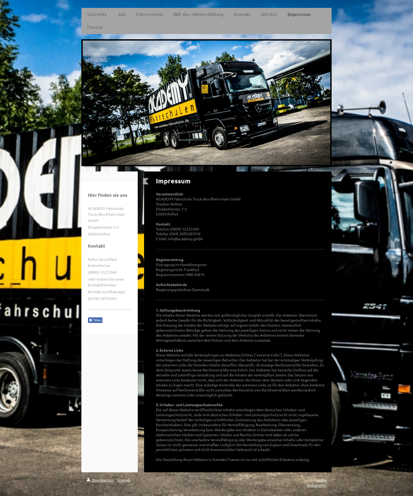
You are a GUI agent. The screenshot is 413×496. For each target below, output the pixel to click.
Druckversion (101, 480)
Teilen (95, 320)
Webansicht (316, 485)
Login (321, 480)
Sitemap (123, 480)
